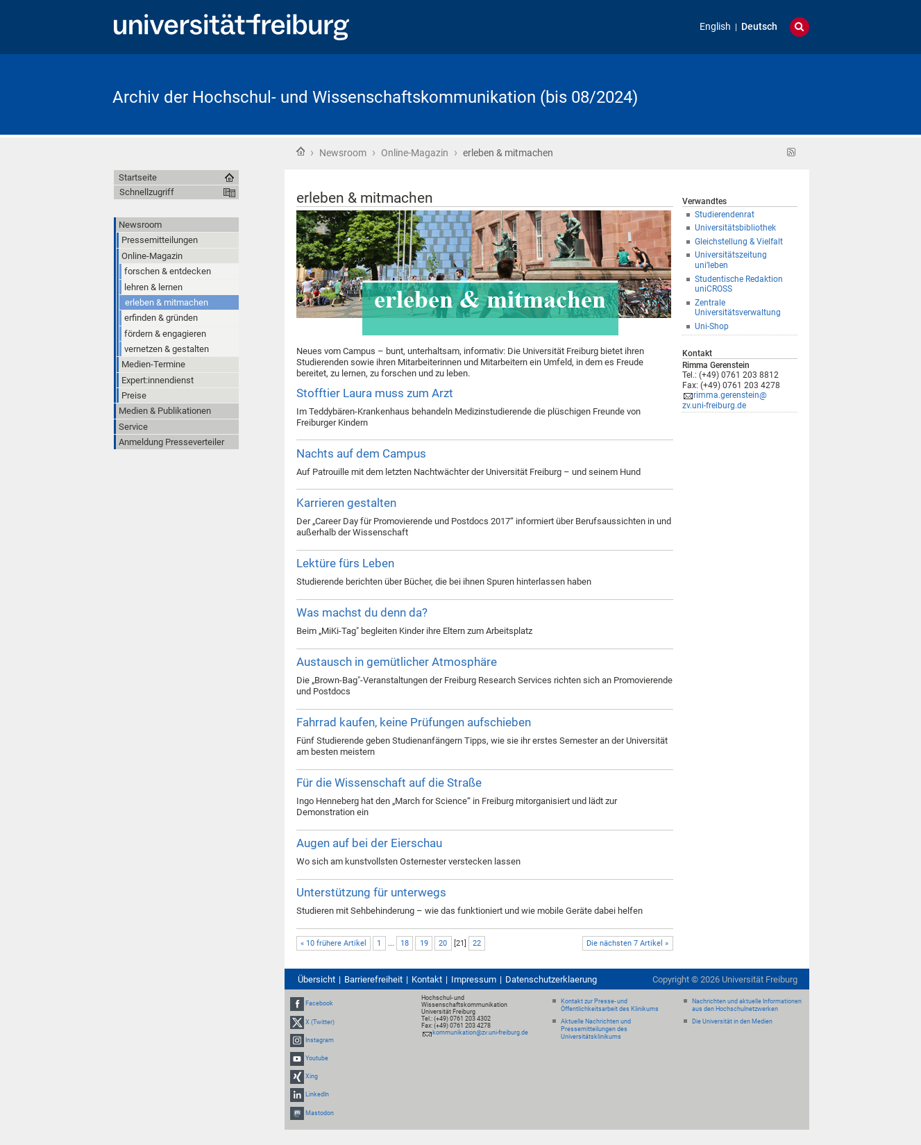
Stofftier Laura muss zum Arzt (374, 393)
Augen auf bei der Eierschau (369, 843)
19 (424, 943)
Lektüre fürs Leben (345, 563)
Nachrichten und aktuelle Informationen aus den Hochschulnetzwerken (747, 1005)
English (715, 27)
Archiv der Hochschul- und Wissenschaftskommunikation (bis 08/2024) (375, 97)
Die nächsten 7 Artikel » (627, 943)
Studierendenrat (724, 214)
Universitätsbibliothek (735, 228)
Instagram (319, 1040)
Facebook (319, 1003)
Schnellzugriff (146, 192)
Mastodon (319, 1113)
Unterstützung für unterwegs (371, 892)
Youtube (316, 1058)
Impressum (473, 979)
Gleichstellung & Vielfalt (739, 241)
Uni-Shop (712, 326)
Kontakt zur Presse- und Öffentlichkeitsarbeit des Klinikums (610, 1005)
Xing (311, 1076)
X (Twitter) (320, 1022)
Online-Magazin (414, 152)
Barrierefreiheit (373, 979)
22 (477, 943)
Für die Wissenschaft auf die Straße (389, 782)
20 (443, 943)
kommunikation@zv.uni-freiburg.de (480, 1032)
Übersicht (316, 979)
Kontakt (427, 979)
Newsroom (342, 152)
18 (404, 943)
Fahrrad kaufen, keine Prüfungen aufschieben (413, 722)
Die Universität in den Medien (732, 1021)
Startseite (300, 151)
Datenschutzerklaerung (551, 979)
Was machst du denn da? (362, 612)
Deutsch (759, 27)
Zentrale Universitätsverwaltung (738, 308)
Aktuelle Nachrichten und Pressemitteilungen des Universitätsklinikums (596, 1029)
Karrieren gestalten (346, 503)
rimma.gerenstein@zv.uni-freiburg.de (724, 400)
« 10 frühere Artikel (333, 943)
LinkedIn (317, 1095)
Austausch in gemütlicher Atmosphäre (396, 662)
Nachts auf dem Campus (361, 453)
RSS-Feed (791, 152)
